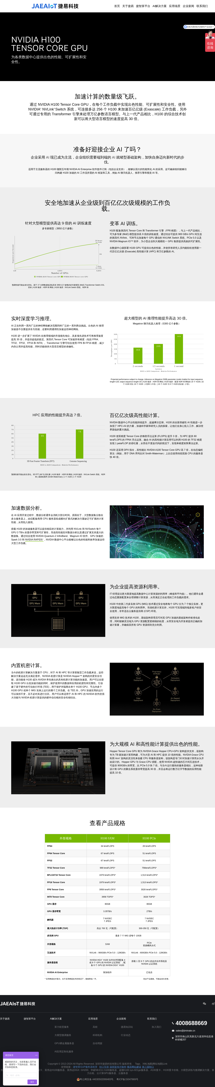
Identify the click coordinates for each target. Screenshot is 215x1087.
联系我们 (202, 6)
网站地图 (157, 1064)
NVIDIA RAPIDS (34, 539)
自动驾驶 (97, 1043)
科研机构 (97, 1035)
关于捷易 (128, 6)
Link (165, 1064)
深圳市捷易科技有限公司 (108, 1064)
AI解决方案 (160, 6)
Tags (137, 1064)
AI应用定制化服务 (63, 1051)
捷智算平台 (143, 6)
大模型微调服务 (62, 1035)
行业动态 (125, 1035)
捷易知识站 (127, 1027)
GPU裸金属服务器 (64, 1043)
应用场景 (174, 6)
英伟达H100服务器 (55, 1070)
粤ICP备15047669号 (127, 1079)
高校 (95, 1027)
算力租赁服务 (61, 1027)
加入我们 (156, 1027)
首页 (117, 6)
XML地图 (147, 1064)
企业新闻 (188, 6)
